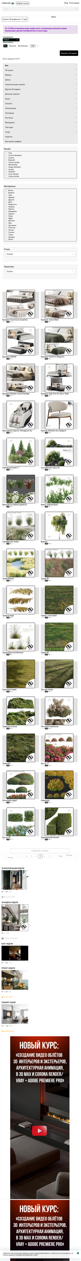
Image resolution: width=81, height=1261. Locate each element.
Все (5, 46)
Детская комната (12, 94)
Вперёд (69, 856)
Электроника (10, 108)
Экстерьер (9, 113)
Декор (7, 80)
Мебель (8, 75)
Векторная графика (13, 141)
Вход (66, 3)
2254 (60, 856)
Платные (12, 46)
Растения (9, 118)
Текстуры (9, 127)
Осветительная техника (15, 84)
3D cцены (9, 70)
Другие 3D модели (12, 89)
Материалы (10, 123)
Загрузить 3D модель (69, 53)
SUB (32, 46)
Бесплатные (23, 46)
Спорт (7, 132)
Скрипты (9, 137)
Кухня (7, 99)
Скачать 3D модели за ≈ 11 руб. (15, 19)
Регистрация (74, 3)
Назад (10, 857)
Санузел (8, 104)
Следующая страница (39, 851)
